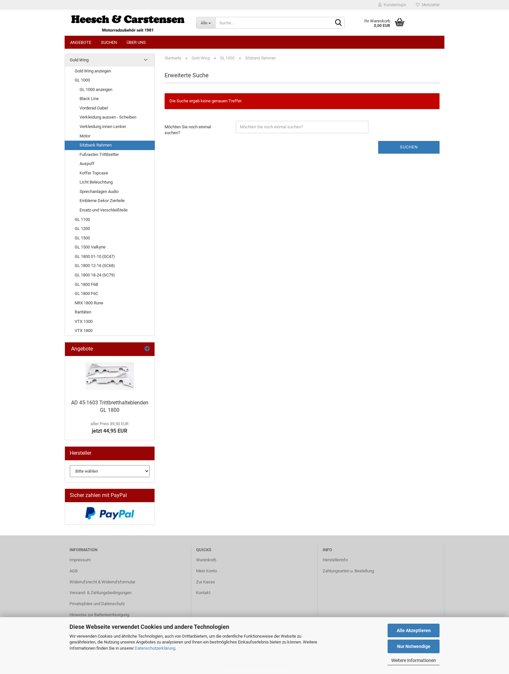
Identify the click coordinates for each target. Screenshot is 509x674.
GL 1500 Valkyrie (90, 247)
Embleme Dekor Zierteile (102, 200)
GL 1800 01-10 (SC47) (95, 256)
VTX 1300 (84, 321)
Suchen (109, 42)
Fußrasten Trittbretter (99, 154)
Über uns (136, 42)
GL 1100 (82, 219)
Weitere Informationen (413, 660)
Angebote (80, 42)
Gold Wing (79, 59)
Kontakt (203, 592)
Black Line (89, 98)
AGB (73, 570)
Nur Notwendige (413, 646)
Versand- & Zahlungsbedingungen (100, 592)
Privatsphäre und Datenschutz (97, 603)
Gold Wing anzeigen (93, 71)
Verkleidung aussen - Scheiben (108, 117)
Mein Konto (206, 570)
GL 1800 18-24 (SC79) (95, 275)
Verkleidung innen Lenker (103, 126)
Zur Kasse (205, 581)
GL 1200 (82, 228)
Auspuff (87, 163)
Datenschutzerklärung (155, 648)
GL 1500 (82, 237)
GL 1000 (82, 80)
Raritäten (83, 312)
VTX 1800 (84, 330)
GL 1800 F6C (86, 293)
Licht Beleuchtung (96, 182)
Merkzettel (428, 5)
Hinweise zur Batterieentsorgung (99, 614)
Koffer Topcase (94, 173)
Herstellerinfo (335, 559)
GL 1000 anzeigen (96, 89)
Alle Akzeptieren (414, 630)
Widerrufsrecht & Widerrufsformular (102, 581)
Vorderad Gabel (94, 108)
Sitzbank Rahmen (96, 145)
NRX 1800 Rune (89, 302)
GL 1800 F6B (86, 284)
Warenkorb (206, 559)
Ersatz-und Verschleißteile (104, 210)
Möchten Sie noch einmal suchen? (188, 129)
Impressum (80, 559)
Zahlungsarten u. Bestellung (348, 570)
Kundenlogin (392, 5)
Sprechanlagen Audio (99, 191)
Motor (85, 136)
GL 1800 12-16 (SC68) (95, 265)
